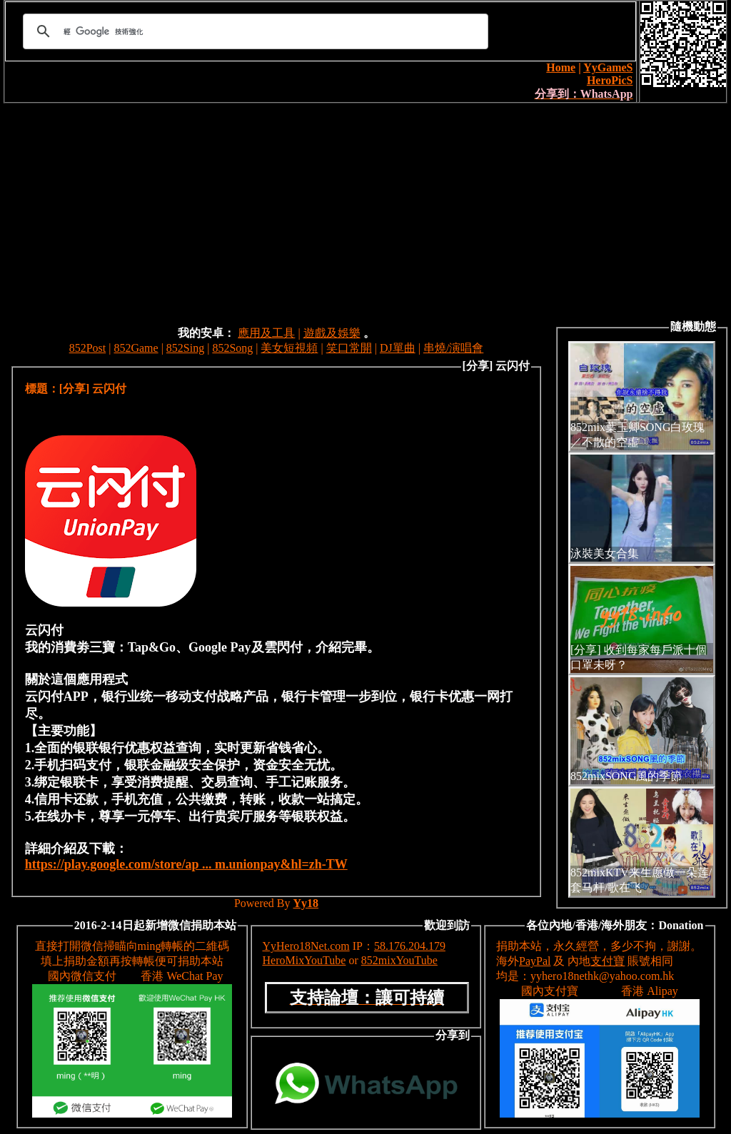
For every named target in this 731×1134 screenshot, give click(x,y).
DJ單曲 (397, 348)
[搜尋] (253, 31)
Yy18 (306, 903)
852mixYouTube (399, 960)
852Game (136, 348)
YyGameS (607, 67)
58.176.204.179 (409, 946)
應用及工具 (266, 333)
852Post (87, 348)
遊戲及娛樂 (332, 333)
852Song (232, 348)
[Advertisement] (365, 210)
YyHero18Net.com (306, 946)
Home (560, 67)
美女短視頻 (289, 348)
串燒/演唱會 (453, 348)
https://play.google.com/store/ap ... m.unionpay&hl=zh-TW (186, 864)
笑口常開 (349, 348)
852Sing (185, 348)
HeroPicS (610, 80)
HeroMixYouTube (304, 960)
